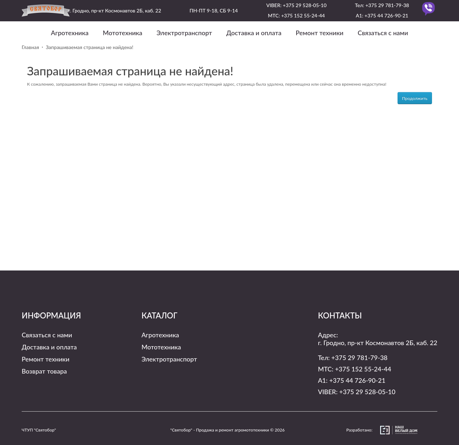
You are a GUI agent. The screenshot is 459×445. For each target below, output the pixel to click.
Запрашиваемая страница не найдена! (89, 47)
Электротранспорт (184, 33)
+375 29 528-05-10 (304, 5)
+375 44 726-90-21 (386, 15)
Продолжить (414, 98)
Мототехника (122, 33)
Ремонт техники (319, 33)
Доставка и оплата (253, 33)
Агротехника (69, 33)
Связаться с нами (383, 33)
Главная (30, 47)
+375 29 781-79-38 (387, 5)
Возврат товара (44, 371)
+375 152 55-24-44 (303, 15)
